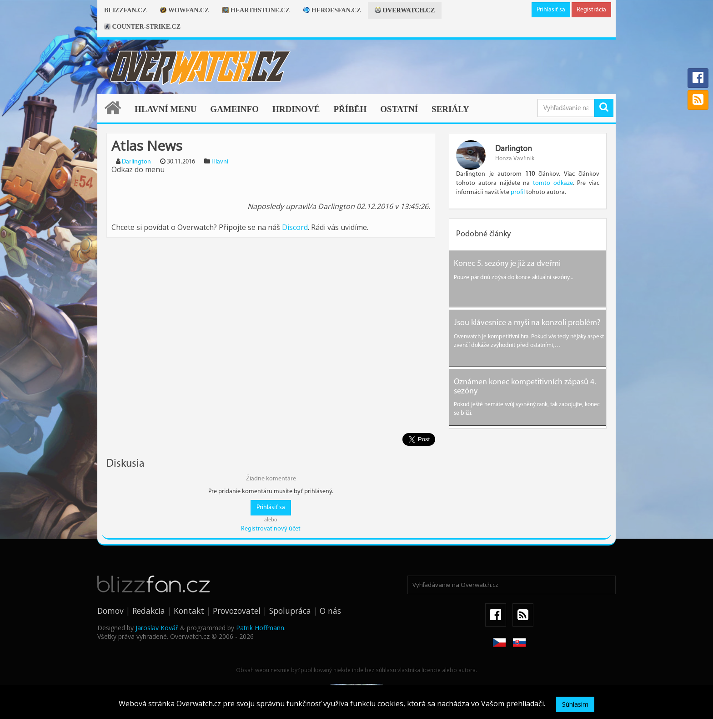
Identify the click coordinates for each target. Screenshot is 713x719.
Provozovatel (237, 603)
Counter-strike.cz (142, 26)
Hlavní (219, 161)
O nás (330, 603)
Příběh (350, 109)
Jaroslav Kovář (157, 621)
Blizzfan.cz (125, 10)
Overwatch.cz (405, 10)
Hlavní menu (165, 109)
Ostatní (399, 109)
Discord (295, 227)
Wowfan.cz (184, 10)
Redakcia (148, 603)
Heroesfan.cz (332, 10)
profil (518, 192)
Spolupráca (290, 603)
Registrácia (591, 9)
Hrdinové (296, 109)
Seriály (450, 109)
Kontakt (189, 603)
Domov (110, 603)
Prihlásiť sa (551, 9)
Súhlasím (575, 704)
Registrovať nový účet (271, 522)
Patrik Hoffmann (260, 621)
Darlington (136, 161)
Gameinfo (234, 109)
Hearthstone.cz (256, 10)
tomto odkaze (553, 183)
